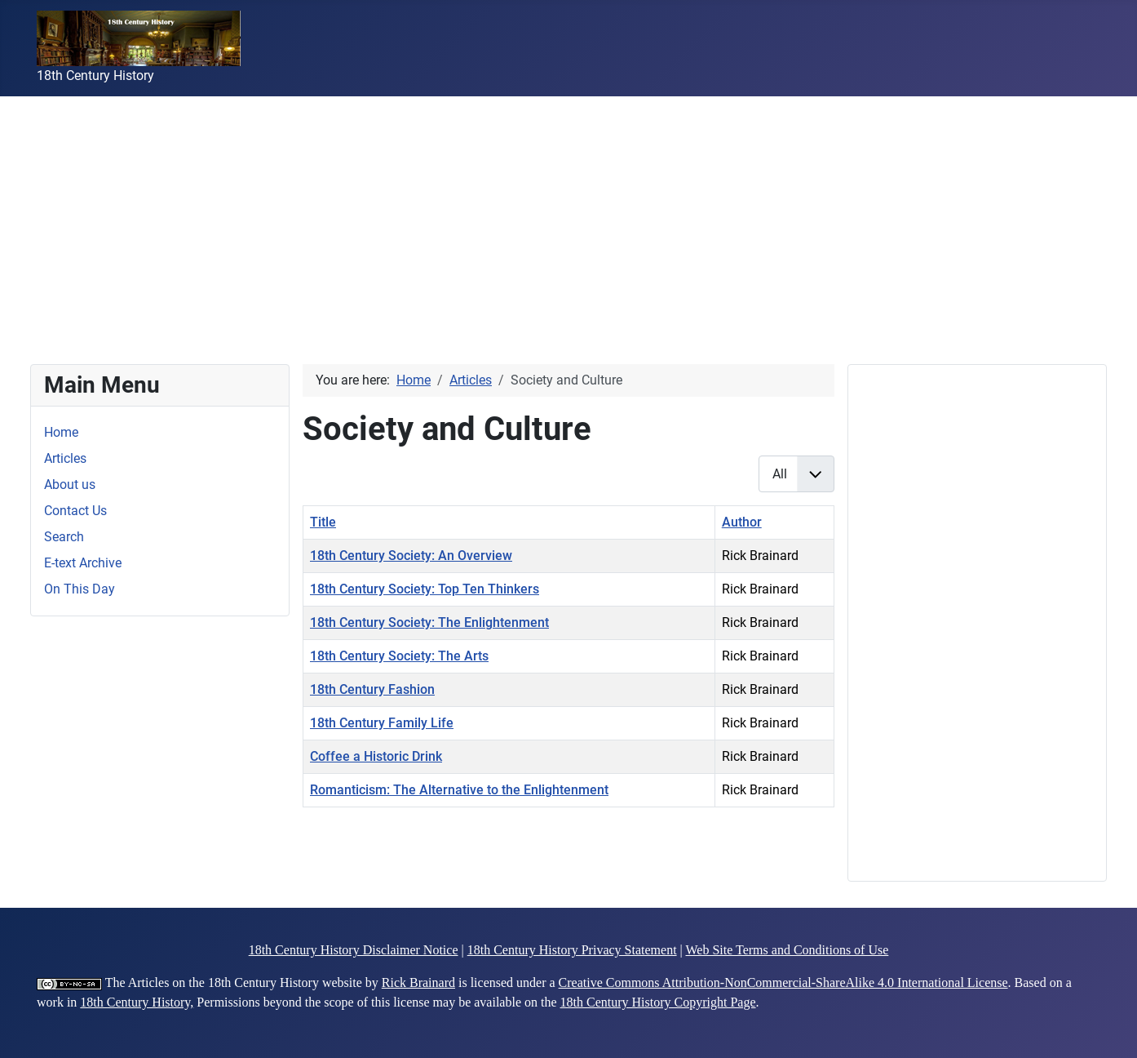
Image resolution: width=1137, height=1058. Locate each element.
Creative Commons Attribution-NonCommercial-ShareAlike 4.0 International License (783, 982)
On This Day (79, 589)
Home (61, 432)
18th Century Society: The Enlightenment (429, 622)
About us (69, 484)
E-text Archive (83, 563)
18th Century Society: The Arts (399, 656)
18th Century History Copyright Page (658, 1002)
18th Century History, (136, 1002)
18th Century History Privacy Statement (572, 950)
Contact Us (75, 510)
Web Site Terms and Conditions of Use (787, 950)
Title (323, 522)
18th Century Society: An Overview (411, 555)
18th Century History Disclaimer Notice (353, 950)
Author (742, 522)
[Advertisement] (489, 210)
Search (64, 537)
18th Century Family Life (381, 723)
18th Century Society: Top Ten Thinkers (424, 589)
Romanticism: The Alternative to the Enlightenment (459, 790)
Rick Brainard (418, 982)
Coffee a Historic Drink (376, 756)
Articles (65, 458)
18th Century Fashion (372, 689)
